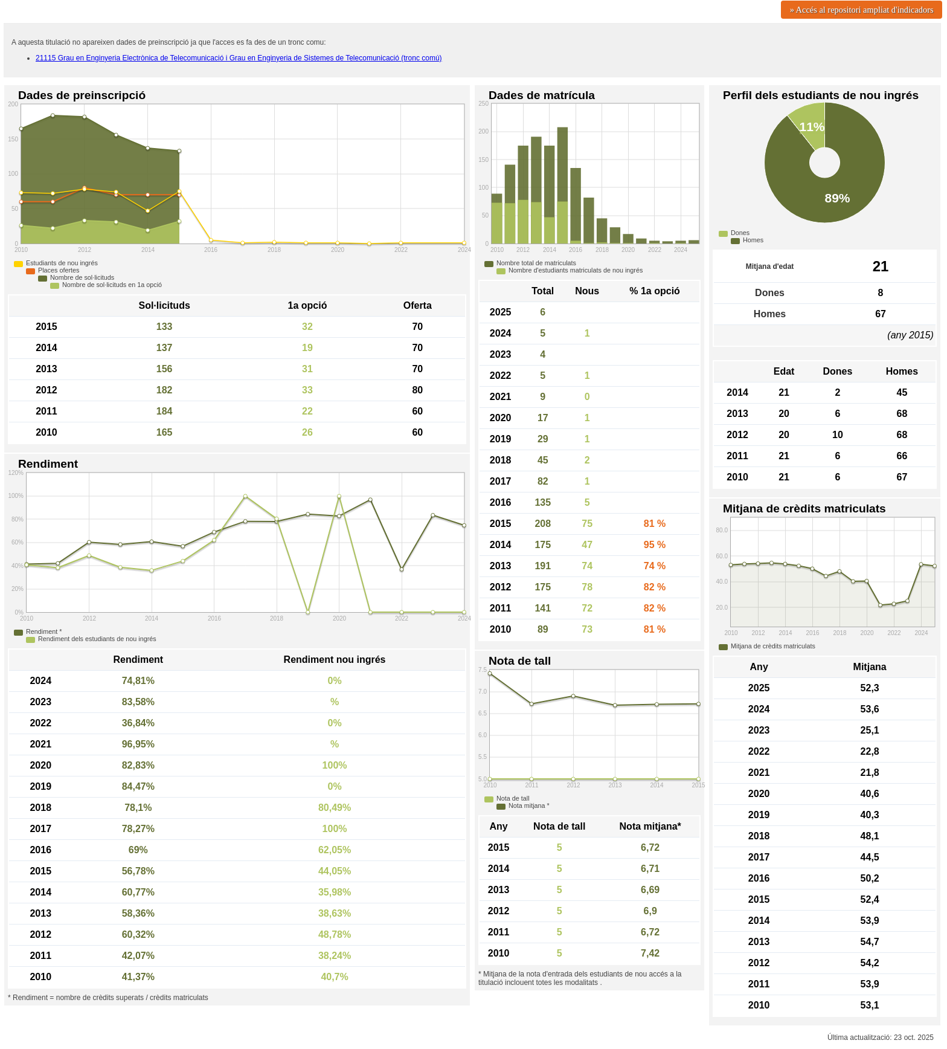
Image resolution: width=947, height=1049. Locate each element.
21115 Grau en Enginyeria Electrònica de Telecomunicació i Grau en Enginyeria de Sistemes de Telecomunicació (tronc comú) (239, 58)
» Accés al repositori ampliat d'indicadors (862, 10)
